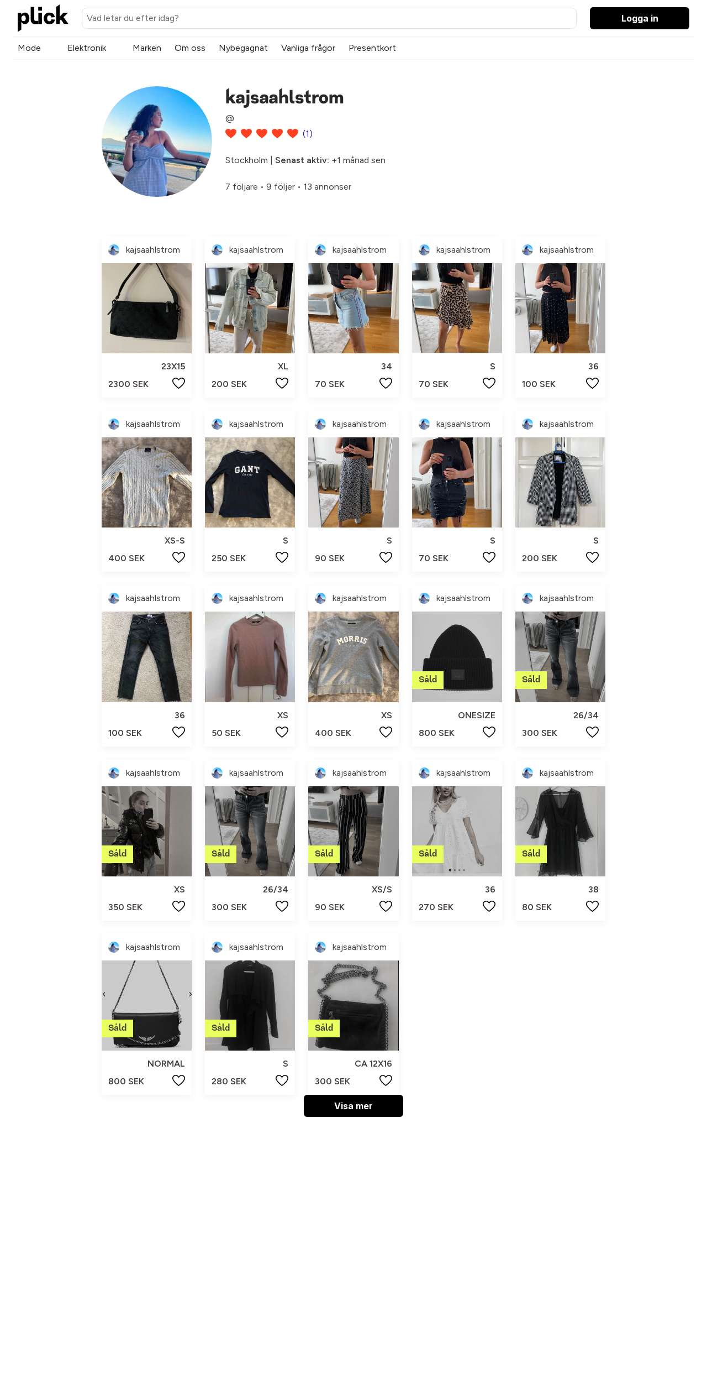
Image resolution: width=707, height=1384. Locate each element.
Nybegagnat (243, 48)
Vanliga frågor (308, 48)
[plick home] (43, 18)
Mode (29, 48)
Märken (147, 48)
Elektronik (86, 48)
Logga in (639, 18)
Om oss (190, 48)
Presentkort (372, 48)
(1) (308, 133)
